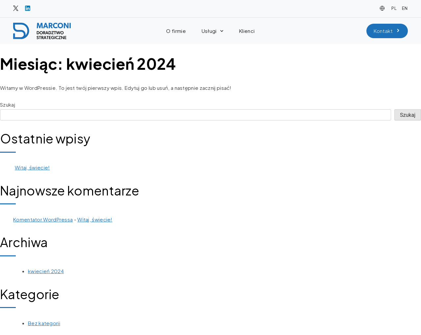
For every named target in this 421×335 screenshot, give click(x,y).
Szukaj (7, 104)
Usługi (212, 31)
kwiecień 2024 (46, 271)
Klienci (247, 31)
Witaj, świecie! (32, 167)
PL (394, 8)
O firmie (176, 31)
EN (405, 8)
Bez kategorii (44, 323)
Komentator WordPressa (43, 219)
